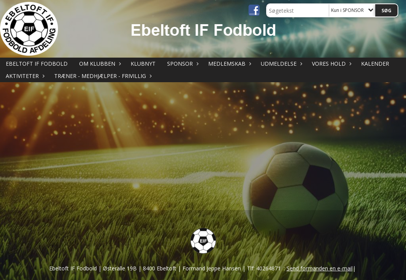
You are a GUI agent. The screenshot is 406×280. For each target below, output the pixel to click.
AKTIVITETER (24, 76)
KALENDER (375, 63)
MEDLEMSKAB (228, 63)
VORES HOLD (331, 63)
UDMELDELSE (280, 63)
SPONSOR (182, 63)
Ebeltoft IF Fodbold (37, 63)
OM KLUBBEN (99, 63)
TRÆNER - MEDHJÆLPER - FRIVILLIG (102, 76)
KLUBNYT (143, 63)
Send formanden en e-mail (320, 268)
